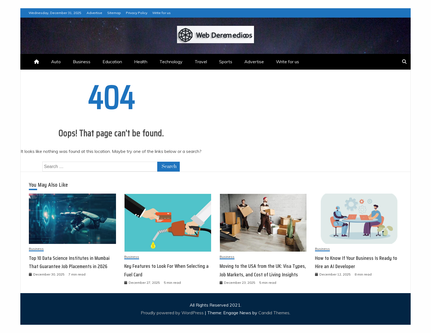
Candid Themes (273, 312)
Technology (171, 61)
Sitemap (114, 13)
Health (140, 61)
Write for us (161, 13)
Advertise (94, 13)
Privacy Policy (136, 13)
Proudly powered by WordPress (173, 312)
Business (81, 61)
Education (112, 61)
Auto (56, 61)
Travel (201, 61)
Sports (225, 61)
